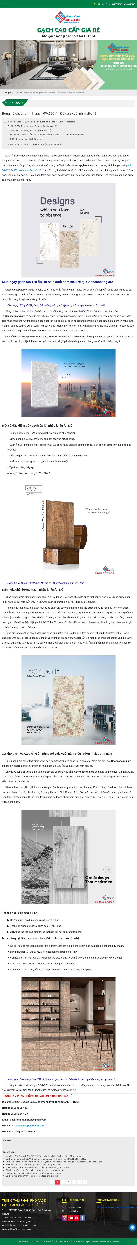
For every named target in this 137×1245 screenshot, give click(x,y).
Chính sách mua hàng (71, 1207)
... (74, 1182)
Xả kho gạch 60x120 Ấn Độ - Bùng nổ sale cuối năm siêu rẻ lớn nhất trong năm (47, 134)
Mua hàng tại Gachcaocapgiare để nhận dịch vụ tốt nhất (36, 144)
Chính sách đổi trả (70, 1211)
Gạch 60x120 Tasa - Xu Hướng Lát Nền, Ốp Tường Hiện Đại (33, 1164)
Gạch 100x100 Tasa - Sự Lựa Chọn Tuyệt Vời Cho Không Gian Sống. (37, 1167)
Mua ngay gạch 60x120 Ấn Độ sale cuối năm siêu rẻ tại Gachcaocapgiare (40, 121)
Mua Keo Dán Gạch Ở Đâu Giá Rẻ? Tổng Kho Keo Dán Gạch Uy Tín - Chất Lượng (43, 1156)
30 (79, 1182)
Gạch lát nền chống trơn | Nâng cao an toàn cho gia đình (32, 1176)
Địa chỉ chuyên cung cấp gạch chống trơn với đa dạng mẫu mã (35, 1170)
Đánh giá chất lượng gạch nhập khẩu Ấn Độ (30, 130)
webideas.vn (114, 1242)
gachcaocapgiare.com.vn (29, 1125)
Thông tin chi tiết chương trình (29, 139)
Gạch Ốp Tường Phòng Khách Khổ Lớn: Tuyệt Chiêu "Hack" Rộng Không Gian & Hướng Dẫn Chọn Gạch (54, 1161)
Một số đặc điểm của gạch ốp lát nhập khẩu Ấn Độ (33, 126)
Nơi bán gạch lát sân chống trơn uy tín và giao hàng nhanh (33, 1173)
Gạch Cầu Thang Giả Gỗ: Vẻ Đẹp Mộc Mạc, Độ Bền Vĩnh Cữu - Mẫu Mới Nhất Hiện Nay (46, 1159)
